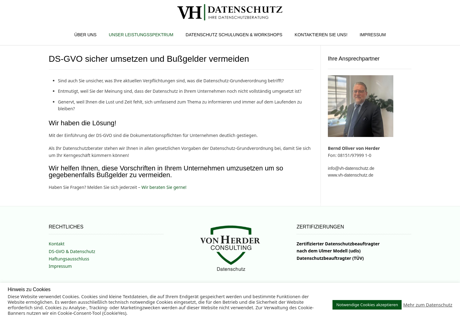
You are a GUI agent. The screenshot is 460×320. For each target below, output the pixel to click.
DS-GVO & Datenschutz (72, 251)
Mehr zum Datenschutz (427, 304)
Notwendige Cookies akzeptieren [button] (367, 304)
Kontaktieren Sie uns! (321, 34)
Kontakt (57, 244)
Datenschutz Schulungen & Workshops (234, 34)
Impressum (373, 34)
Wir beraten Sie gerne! (164, 187)
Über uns (85, 34)
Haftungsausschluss (69, 259)
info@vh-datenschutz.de (351, 168)
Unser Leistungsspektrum (141, 34)
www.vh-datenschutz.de (350, 175)
